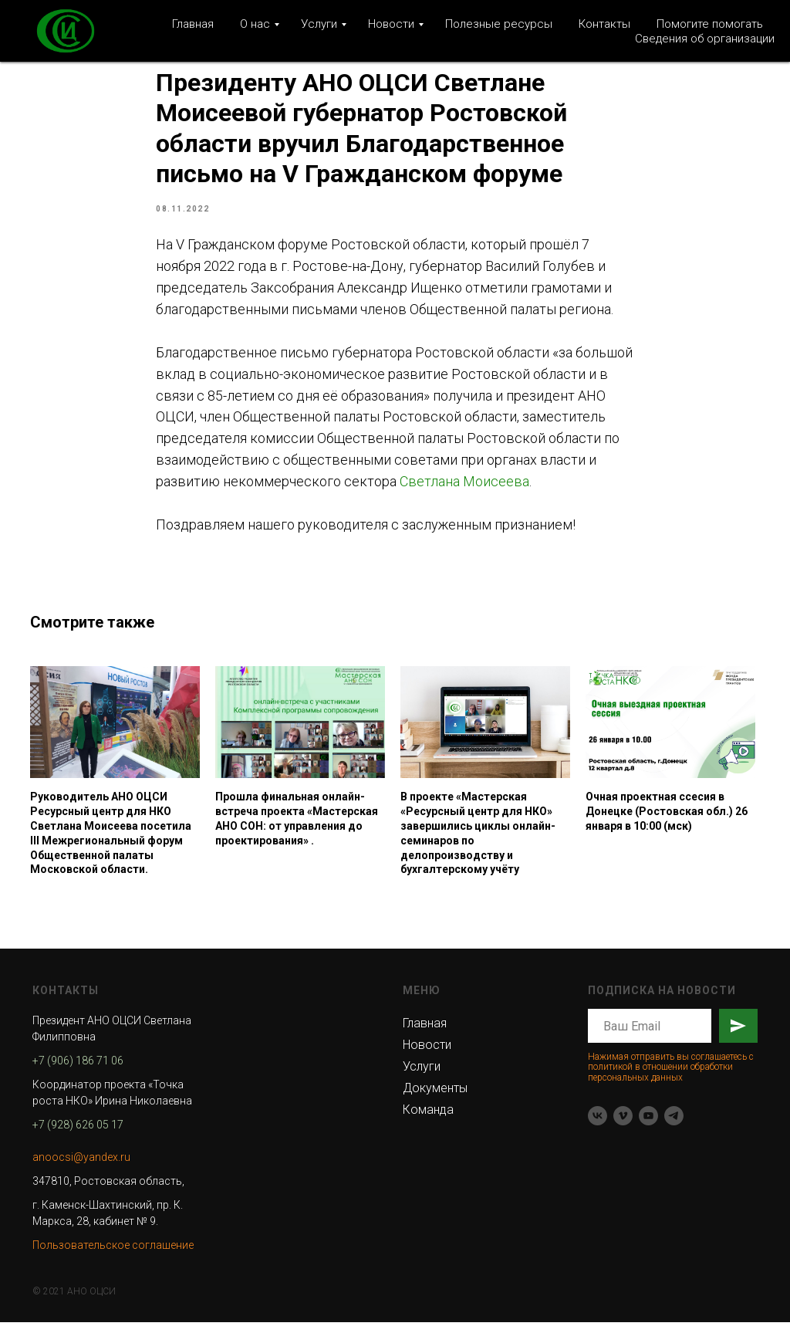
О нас (255, 24)
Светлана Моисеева (464, 487)
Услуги (319, 24)
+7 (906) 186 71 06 (77, 1071)
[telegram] (674, 1126)
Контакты (604, 24)
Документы (435, 1098)
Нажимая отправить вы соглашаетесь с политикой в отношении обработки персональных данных (671, 1077)
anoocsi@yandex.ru (81, 1168)
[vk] (597, 1126)
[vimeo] (623, 1126)
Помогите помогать (710, 24)
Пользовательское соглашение (113, 1256)
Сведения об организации (705, 39)
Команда (428, 1120)
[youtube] (648, 1126)
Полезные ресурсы (498, 24)
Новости (391, 24)
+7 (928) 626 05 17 (77, 1135)
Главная (193, 24)
